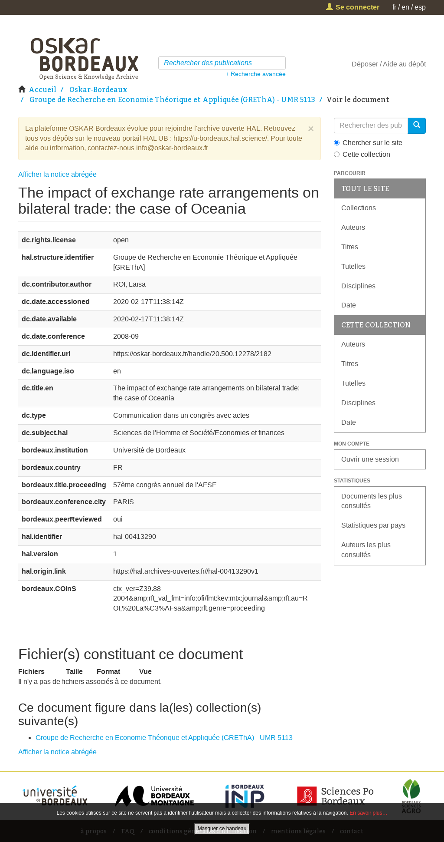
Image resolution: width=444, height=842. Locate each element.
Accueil (42, 89)
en (405, 7)
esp (420, 7)
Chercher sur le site (368, 142)
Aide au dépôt (404, 64)
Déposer (365, 64)
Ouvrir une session (370, 459)
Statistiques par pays (373, 525)
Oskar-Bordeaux (98, 89)
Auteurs (353, 227)
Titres (349, 247)
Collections (358, 207)
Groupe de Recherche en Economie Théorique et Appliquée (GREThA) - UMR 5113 (172, 99)
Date (348, 305)
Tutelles (353, 266)
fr (394, 7)
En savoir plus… (368, 813)
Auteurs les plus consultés (366, 549)
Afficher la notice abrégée (57, 174)
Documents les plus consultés (371, 501)
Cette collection (362, 154)
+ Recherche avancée (255, 73)
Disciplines (358, 286)
